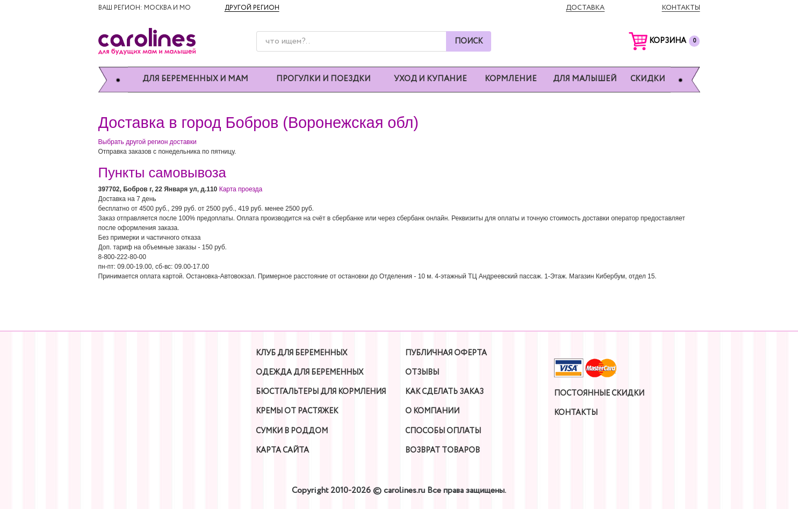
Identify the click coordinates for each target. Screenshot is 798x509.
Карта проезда (241, 189)
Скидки (647, 79)
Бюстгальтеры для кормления (321, 391)
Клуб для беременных (301, 353)
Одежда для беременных (309, 372)
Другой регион (252, 7)
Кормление (511, 79)
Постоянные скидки (599, 393)
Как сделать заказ (444, 391)
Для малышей (585, 79)
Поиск (469, 41)
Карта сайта (282, 450)
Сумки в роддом (292, 431)
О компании (432, 411)
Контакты (681, 8)
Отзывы (422, 372)
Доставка (585, 8)
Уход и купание (430, 79)
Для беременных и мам (195, 79)
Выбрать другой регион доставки (147, 142)
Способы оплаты (443, 431)
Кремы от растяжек (297, 411)
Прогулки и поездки (323, 79)
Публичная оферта (446, 353)
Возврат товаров (442, 450)
